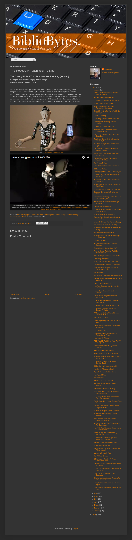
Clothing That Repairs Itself (103, 206)
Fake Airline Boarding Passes (104, 350)
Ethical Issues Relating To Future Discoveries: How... (105, 460)
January (97, 511)
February (97, 508)
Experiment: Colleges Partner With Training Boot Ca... (105, 159)
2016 (94, 87)
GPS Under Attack (100, 330)
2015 (94, 515)
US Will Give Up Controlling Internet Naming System (106, 149)
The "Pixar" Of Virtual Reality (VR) (105, 225)
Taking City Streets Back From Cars (106, 262)
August (97, 90)
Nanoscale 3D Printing (101, 338)
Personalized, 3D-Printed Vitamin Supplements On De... (105, 419)
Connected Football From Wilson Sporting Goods (105, 362)
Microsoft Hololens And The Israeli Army (107, 222)
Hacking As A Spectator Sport (104, 369)
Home (47, 294)
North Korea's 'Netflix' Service (104, 103)
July (95, 493)
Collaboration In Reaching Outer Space (107, 265)
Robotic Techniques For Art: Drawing (106, 411)
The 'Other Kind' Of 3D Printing (104, 389)
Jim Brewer (108, 69)
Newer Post (15, 294)
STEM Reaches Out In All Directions (106, 353)
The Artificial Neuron (101, 456)
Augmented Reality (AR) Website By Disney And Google (106, 268)
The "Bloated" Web (100, 163)
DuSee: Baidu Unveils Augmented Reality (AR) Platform (105, 438)
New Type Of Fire (100, 375)
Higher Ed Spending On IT (103, 283)
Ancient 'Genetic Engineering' (104, 97)
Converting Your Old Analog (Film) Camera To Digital (105, 309)
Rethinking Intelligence (101, 259)
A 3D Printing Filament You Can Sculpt (107, 256)
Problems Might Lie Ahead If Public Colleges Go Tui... (106, 130)
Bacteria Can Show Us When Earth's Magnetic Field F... (106, 407)
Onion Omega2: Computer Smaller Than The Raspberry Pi (107, 198)
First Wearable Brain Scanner (104, 232)
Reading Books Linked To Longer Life (106, 305)
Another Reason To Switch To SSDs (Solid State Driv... (106, 252)
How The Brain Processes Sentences (106, 166)
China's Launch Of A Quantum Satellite (107, 189)
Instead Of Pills (99, 378)
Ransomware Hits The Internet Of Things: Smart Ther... (105, 334)
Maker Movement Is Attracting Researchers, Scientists (104, 107)
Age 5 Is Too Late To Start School (105, 372)
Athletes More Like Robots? (103, 381)
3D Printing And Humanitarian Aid (105, 366)
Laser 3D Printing (100, 116)
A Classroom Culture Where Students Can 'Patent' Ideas (106, 314)
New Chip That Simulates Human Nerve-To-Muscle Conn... (107, 429)
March (96, 505)
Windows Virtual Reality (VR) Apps (105, 442)
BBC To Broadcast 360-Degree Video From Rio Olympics (106, 397)
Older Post (78, 294)
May (96, 499)
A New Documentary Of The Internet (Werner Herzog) (106, 93)
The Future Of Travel (101, 318)
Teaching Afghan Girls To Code (104, 214)
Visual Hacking (99, 272)
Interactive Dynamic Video (103, 453)
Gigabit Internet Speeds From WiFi (105, 248)
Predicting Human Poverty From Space (107, 119)
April (96, 502)
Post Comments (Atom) (27, 298)
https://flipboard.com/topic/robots (53, 152)
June (96, 496)
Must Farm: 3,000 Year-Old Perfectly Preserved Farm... (106, 392)
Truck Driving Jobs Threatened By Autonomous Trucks (105, 433)
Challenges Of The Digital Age (104, 126)
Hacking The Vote (100, 240)
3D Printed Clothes (100, 169)
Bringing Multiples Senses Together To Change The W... (107, 479)
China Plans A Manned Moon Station (106, 100)
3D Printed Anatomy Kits (102, 445)
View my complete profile (110, 73)
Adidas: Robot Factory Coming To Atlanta (108, 275)
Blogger (75, 529)
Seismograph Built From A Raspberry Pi (107, 172)
